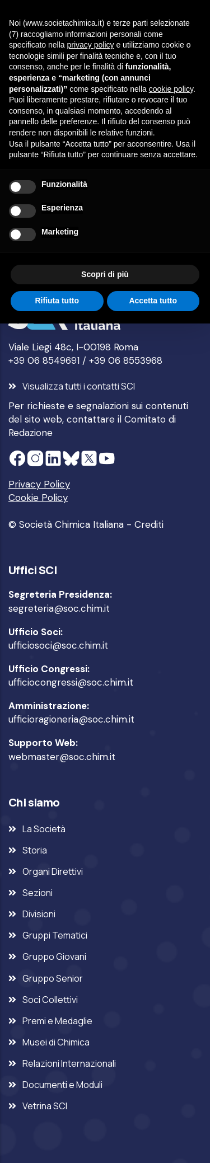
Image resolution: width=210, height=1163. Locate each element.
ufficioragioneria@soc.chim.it (71, 719)
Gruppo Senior (52, 978)
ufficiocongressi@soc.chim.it (70, 682)
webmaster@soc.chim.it (61, 757)
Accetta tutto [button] (153, 300)
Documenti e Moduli (62, 1084)
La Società (44, 829)
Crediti (149, 524)
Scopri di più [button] (105, 274)
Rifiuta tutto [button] (57, 300)
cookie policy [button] (171, 89)
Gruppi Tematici (54, 935)
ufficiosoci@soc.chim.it (58, 645)
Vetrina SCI (44, 1106)
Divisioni (38, 914)
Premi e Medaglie (57, 1021)
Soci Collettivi (50, 999)
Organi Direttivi (52, 871)
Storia (34, 850)
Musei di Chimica (56, 1042)
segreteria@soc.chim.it (59, 608)
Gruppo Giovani (54, 956)
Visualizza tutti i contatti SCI (78, 386)
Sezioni (37, 893)
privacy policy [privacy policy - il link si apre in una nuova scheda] (90, 44)
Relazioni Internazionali (69, 1063)
